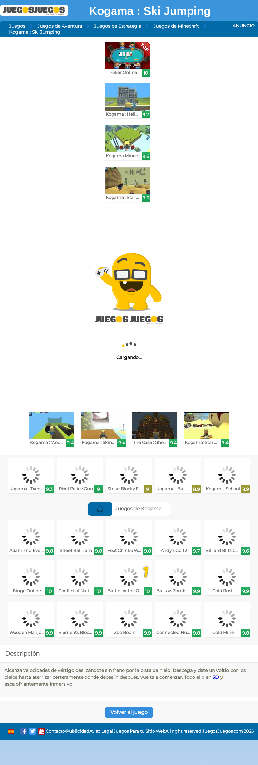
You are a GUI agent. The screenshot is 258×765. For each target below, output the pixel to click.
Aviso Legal (101, 731)
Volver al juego (129, 712)
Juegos (17, 26)
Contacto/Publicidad (67, 731)
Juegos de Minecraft (176, 26)
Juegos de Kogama (125, 508)
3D (216, 677)
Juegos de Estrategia (117, 26)
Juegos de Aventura (59, 26)
